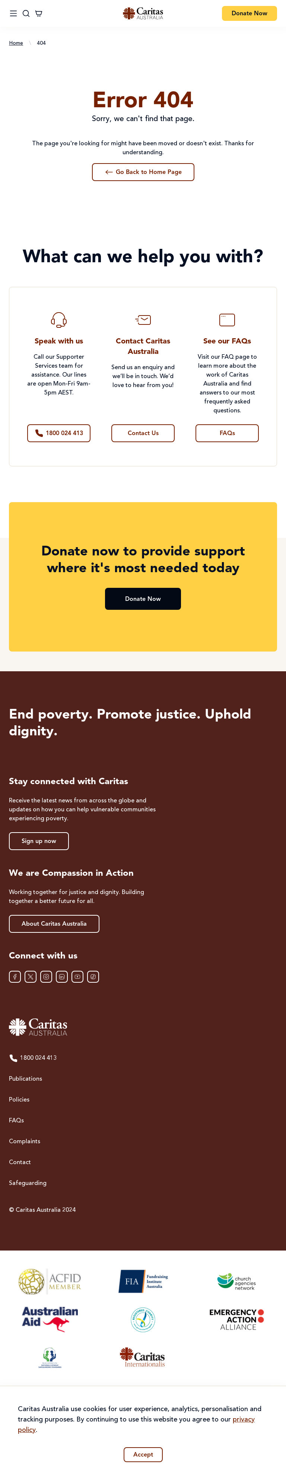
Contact (20, 1163)
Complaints (24, 1142)
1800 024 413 (33, 1058)
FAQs (16, 1121)
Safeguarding (28, 1183)
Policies (19, 1100)
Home (16, 43)
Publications (25, 1079)
